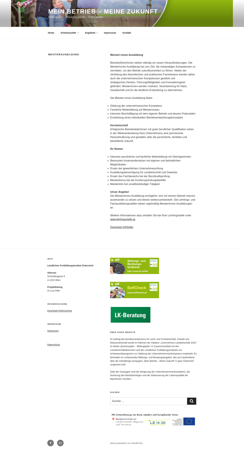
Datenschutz (53, 344)
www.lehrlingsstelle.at (122, 219)
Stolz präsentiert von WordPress (126, 443)
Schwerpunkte (70, 32)
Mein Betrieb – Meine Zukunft (103, 11)
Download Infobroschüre (59, 310)
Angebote (92, 32)
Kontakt (126, 32)
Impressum (110, 32)
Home (51, 32)
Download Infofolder (121, 227)
